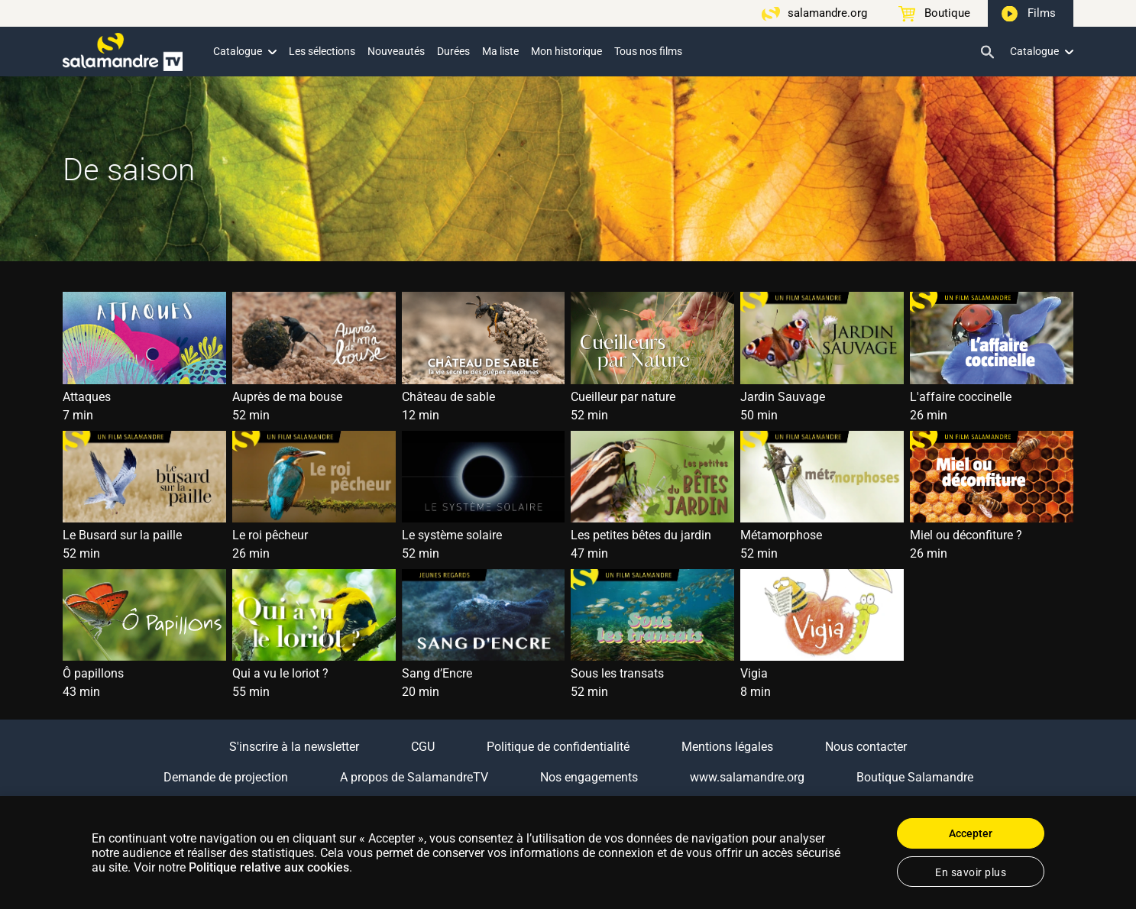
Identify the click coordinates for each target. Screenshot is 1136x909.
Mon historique (566, 51)
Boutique (947, 13)
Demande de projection (225, 777)
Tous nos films (648, 51)
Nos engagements (589, 777)
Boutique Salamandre (914, 777)
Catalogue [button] (245, 51)
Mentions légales (727, 746)
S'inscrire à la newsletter (294, 746)
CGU (423, 746)
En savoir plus (970, 872)
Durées (453, 51)
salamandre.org (827, 13)
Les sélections (322, 51)
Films (1042, 13)
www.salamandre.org (747, 777)
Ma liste (500, 51)
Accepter (970, 833)
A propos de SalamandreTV (414, 777)
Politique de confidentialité (558, 746)
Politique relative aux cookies (269, 867)
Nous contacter (866, 746)
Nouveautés (396, 51)
